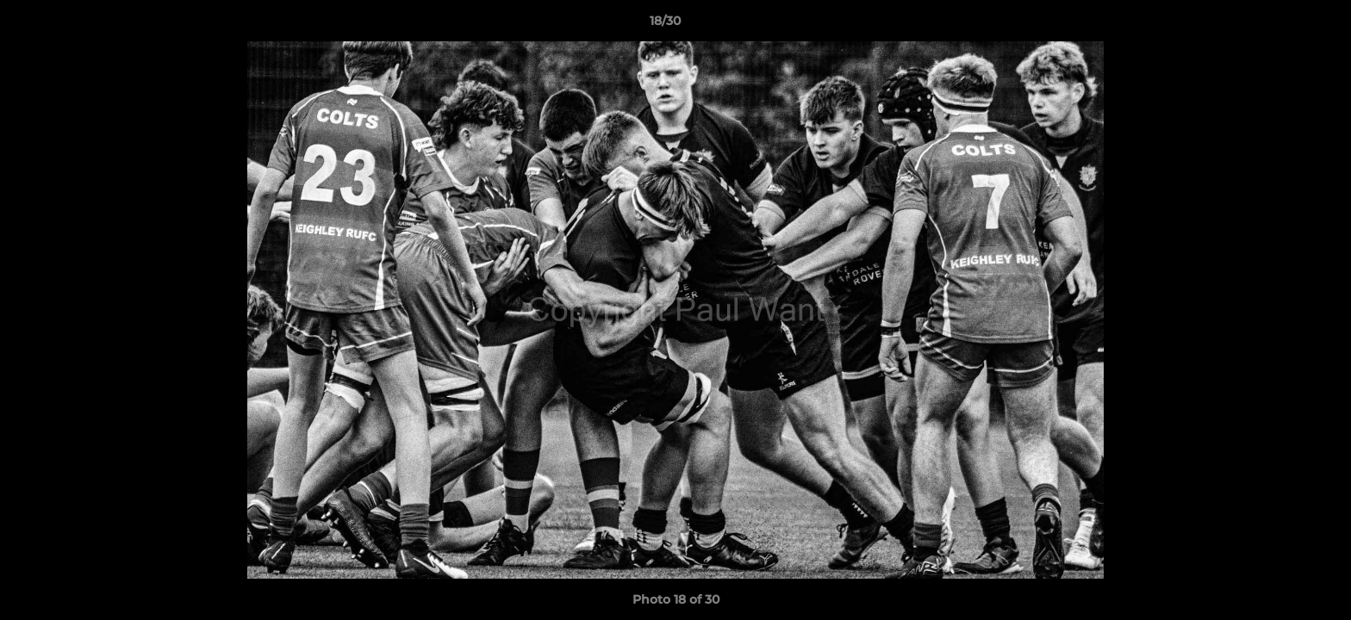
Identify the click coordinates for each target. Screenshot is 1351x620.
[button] (1278, 25)
